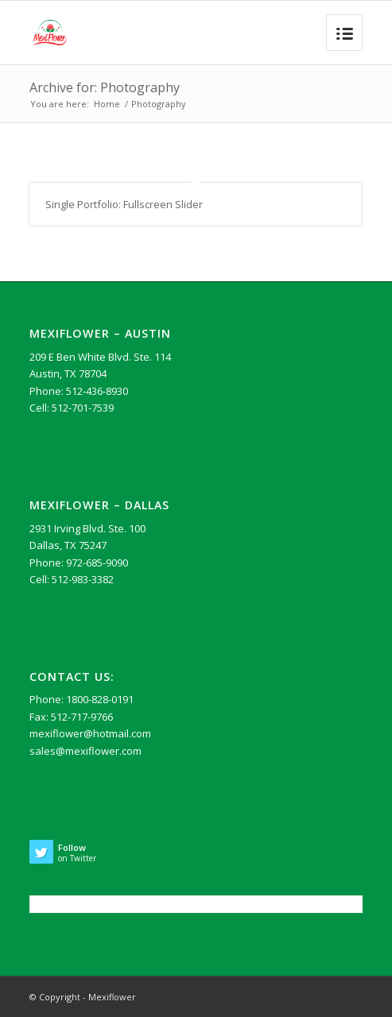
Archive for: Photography (104, 87)
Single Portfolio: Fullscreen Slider (124, 204)
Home (107, 104)
